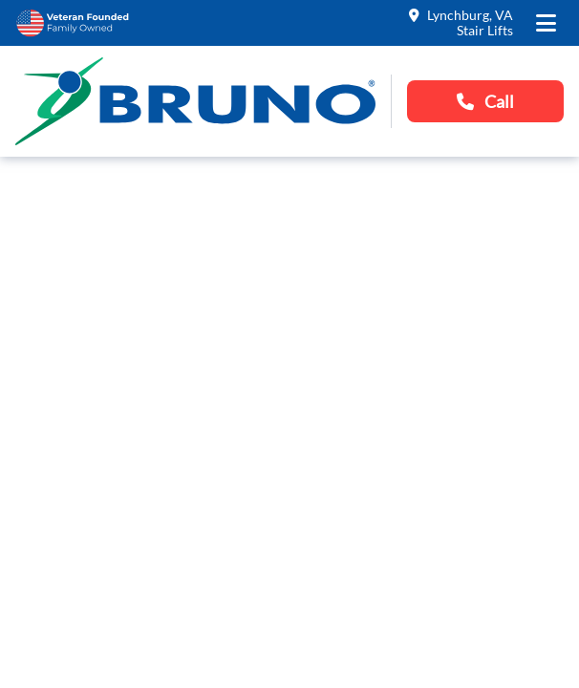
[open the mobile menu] (546, 23)
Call (485, 101)
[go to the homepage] (195, 101)
